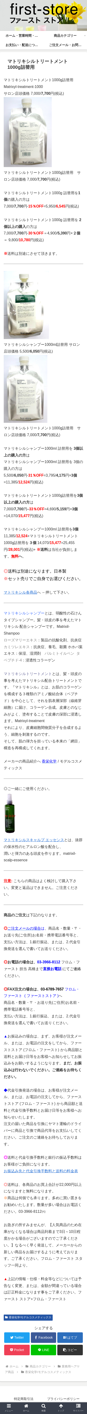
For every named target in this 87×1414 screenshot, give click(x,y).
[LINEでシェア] (43, 1350)
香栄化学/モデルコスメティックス (28, 1317)
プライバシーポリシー (63, 1399)
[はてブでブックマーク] (70, 1337)
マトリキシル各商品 (20, 592)
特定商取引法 (23, 1399)
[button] (70, 1350)
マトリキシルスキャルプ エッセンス (34, 840)
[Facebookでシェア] (43, 1337)
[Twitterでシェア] (17, 1337)
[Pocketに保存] (17, 1350)
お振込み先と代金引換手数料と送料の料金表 (41, 1171)
